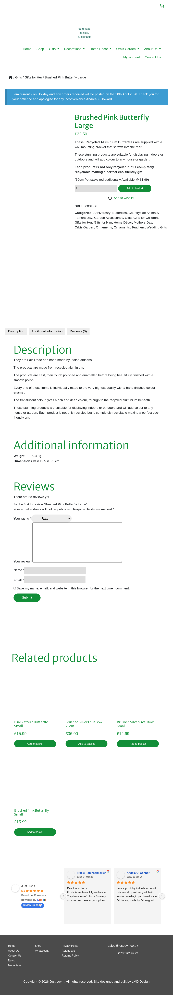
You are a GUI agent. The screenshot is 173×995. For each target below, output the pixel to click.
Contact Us (153, 57)
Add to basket (136, 189)
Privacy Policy (72, 945)
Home (27, 49)
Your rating (22, 519)
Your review (23, 562)
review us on (32, 907)
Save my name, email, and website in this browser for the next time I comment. (73, 589)
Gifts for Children (145, 219)
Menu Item (15, 965)
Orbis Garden (126, 49)
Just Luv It (28, 888)
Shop (40, 49)
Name (19, 570)
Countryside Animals (143, 214)
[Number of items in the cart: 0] (161, 6)
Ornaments (104, 229)
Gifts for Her (33, 78)
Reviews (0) (78, 332)
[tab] (16, 332)
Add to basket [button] (35, 744)
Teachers (138, 229)
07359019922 (128, 953)
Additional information (47, 332)
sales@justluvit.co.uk (123, 945)
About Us (151, 49)
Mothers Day (143, 224)
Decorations (73, 49)
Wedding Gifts (157, 229)
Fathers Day (83, 219)
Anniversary (101, 214)
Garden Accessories (108, 219)
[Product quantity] (96, 189)
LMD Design (141, 981)
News (12, 960)
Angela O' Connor (138, 875)
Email (19, 580)
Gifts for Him (103, 224)
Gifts (53, 49)
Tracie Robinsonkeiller (91, 875)
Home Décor (99, 49)
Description (16, 332)
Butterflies (119, 214)
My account (131, 57)
